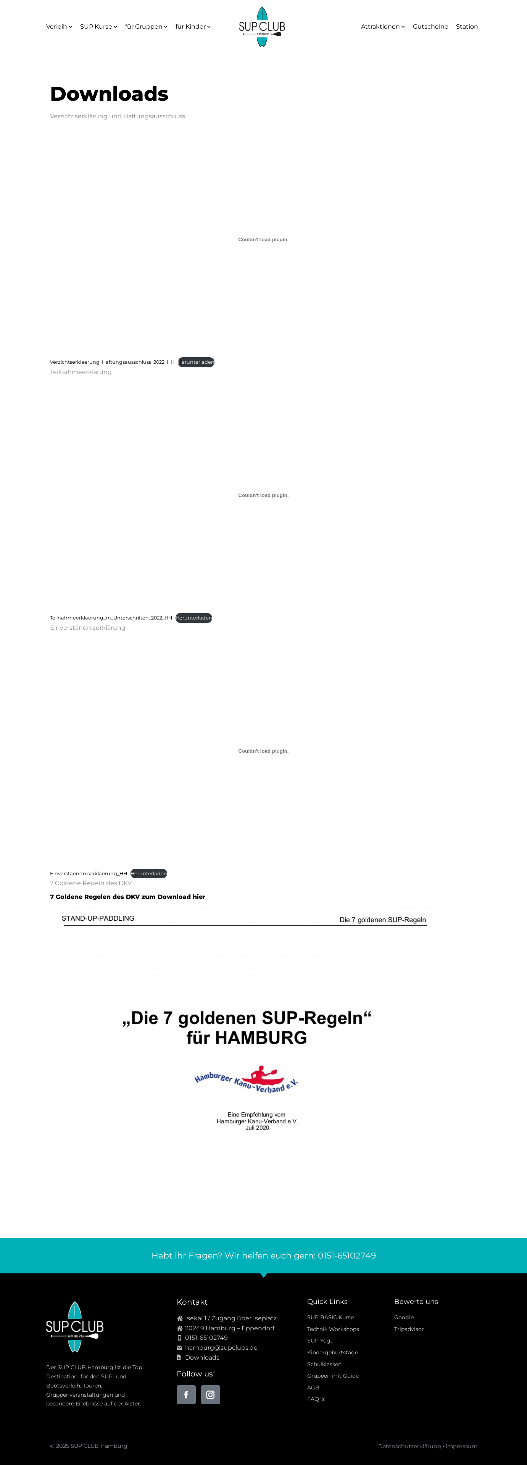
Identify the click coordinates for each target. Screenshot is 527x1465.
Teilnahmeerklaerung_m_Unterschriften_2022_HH (111, 618)
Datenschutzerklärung (409, 1446)
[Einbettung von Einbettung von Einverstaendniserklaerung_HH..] (263, 750)
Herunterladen (196, 362)
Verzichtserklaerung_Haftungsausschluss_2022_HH (112, 362)
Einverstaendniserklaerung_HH (88, 873)
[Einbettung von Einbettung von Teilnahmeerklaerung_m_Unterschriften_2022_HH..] (263, 495)
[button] (17, 1448)
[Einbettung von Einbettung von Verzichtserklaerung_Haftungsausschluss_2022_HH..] (263, 239)
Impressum (461, 1446)
